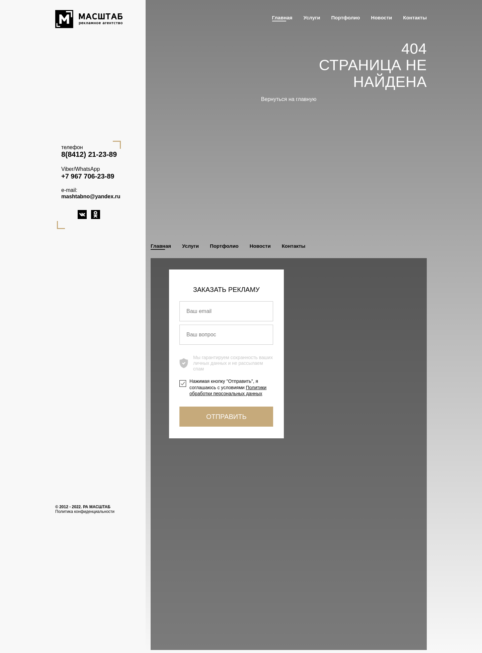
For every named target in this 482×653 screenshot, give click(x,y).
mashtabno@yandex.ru (90, 196)
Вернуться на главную (288, 99)
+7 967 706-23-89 (87, 176)
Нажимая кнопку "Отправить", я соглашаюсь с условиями (227, 387)
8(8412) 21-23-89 (89, 154)
